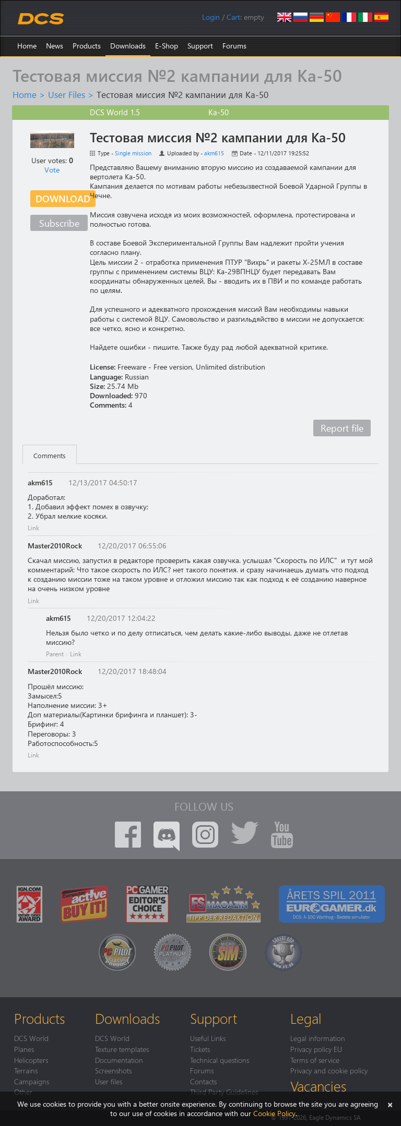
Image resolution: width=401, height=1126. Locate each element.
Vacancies (318, 1085)
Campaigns (31, 1081)
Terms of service (314, 1059)
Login (211, 17)
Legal (306, 1018)
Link (33, 527)
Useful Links (208, 1038)
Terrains (26, 1070)
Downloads (128, 46)
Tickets (200, 1049)
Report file (342, 427)
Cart (233, 17)
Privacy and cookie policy (329, 1070)
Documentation (119, 1059)
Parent (55, 654)
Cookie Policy (274, 1113)
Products (87, 46)
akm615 (214, 153)
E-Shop (166, 46)
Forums (234, 46)
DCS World (31, 1038)
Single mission (133, 153)
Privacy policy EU (316, 1049)
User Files (66, 94)
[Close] (390, 1103)
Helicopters (31, 1059)
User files (108, 1081)
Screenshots (113, 1070)
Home (27, 46)
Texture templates (122, 1049)
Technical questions (219, 1059)
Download (63, 198)
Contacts (203, 1081)
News (54, 46)
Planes (24, 1049)
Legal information (317, 1038)
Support (200, 46)
